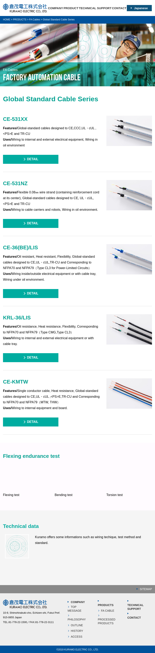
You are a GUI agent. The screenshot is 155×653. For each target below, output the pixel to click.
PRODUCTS (106, 605)
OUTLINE (77, 625)
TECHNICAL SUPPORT (95, 8)
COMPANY (55, 8)
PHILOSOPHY (77, 619)
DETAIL (32, 159)
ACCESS (76, 636)
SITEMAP (146, 589)
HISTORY (77, 630)
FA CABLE (107, 610)
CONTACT (119, 8)
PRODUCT (71, 8)
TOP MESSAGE (74, 608)
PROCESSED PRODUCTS (106, 621)
